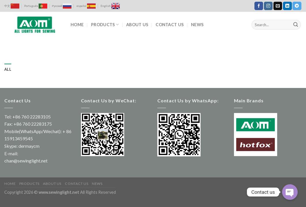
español (86, 6)
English (110, 6)
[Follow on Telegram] (296, 6)
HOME (77, 24)
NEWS (197, 24)
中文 (11, 6)
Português (35, 6)
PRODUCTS (105, 24)
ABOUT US (137, 24)
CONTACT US (170, 24)
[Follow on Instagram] (268, 6)
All (7, 69)
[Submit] (296, 25)
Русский (62, 6)
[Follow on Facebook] (258, 6)
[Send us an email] (277, 6)
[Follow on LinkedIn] (287, 6)
